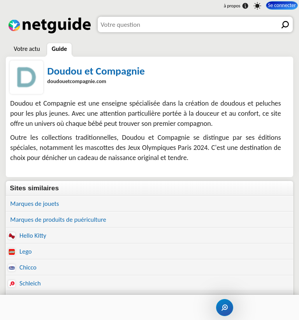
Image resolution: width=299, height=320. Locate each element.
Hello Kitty (27, 236)
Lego (20, 253)
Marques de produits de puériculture (60, 220)
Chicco (22, 269)
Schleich (25, 286)
